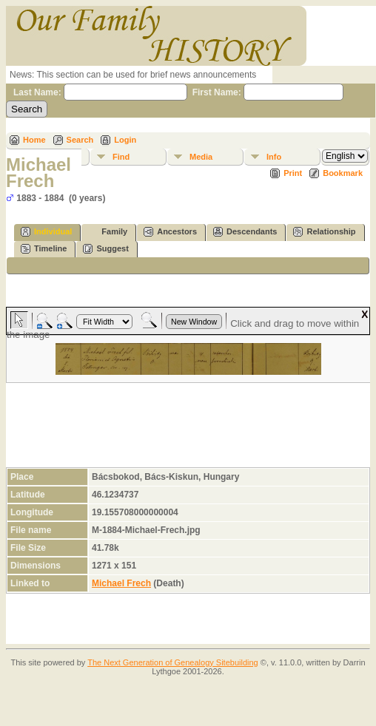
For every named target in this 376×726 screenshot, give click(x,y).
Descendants (245, 231)
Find (121, 156)
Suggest (105, 248)
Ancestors (170, 231)
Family (107, 231)
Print (292, 173)
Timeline (44, 248)
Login (125, 139)
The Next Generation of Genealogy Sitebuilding (172, 662)
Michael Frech (121, 583)
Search (80, 139)
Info (273, 156)
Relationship (324, 231)
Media (200, 156)
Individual (46, 231)
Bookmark (343, 173)
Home (34, 139)
